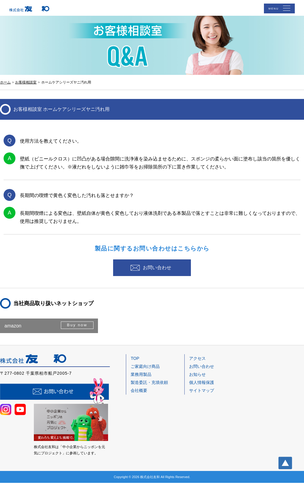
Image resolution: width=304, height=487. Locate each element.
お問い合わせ (158, 269)
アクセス (197, 362)
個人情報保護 (201, 386)
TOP (135, 362)
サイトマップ (201, 394)
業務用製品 (141, 378)
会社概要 (139, 394)
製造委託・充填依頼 (149, 386)
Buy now (76, 329)
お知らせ (197, 378)
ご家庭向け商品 (145, 370)
